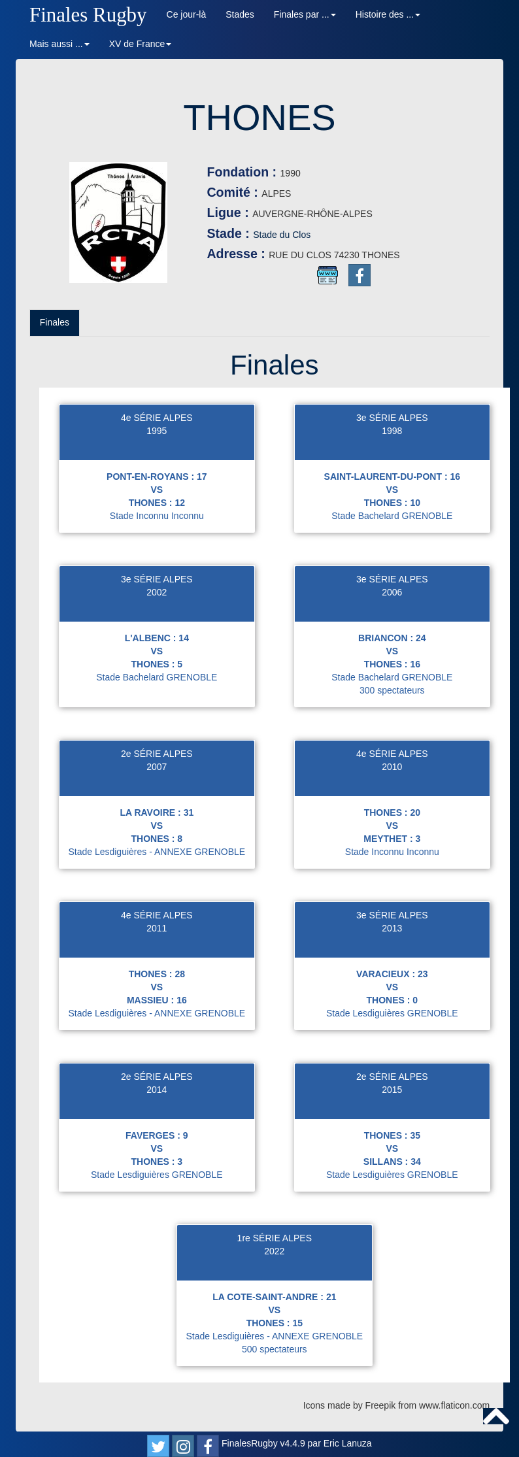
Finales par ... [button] (305, 14)
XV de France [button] (140, 44)
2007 (156, 767)
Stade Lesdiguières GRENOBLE (392, 1013)
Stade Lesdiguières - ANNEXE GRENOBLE (156, 851)
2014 (156, 1089)
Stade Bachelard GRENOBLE (391, 516)
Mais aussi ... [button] (59, 44)
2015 (392, 1089)
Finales (54, 322)
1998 (392, 431)
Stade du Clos (281, 234)
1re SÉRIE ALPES (274, 1238)
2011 (156, 928)
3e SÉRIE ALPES (392, 417)
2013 (392, 928)
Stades (240, 14)
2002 (156, 592)
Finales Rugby (88, 14)
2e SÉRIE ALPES (157, 753)
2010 (392, 767)
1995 (156, 431)
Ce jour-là (187, 14)
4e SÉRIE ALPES (157, 417)
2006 (392, 592)
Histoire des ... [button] (388, 14)
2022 (274, 1251)
